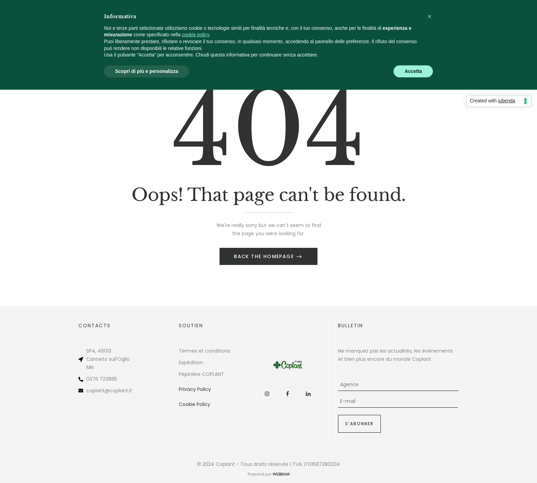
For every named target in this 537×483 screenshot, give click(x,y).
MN (89, 367)
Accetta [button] (413, 71)
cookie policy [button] (195, 34)
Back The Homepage (265, 256)
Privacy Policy (195, 389)
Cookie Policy (194, 404)
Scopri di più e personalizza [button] (146, 71)
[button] (429, 16)
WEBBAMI (281, 474)
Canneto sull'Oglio (108, 359)
